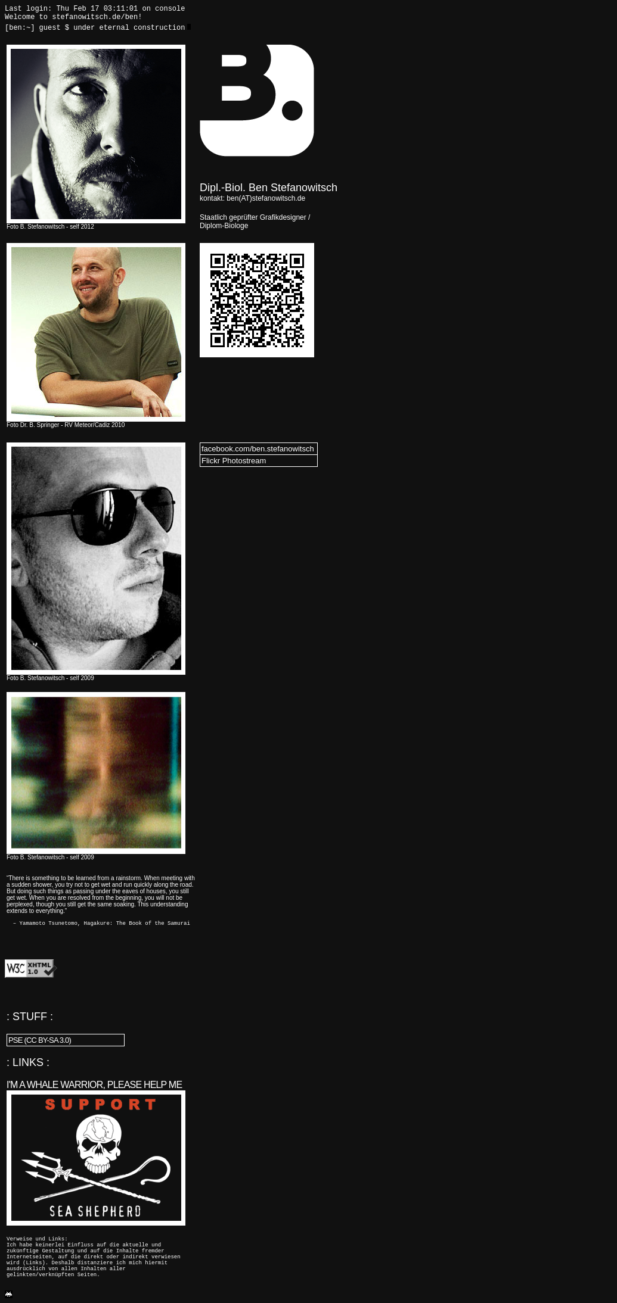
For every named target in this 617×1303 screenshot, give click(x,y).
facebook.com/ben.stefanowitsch (257, 448)
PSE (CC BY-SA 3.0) (39, 1040)
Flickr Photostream (233, 460)
